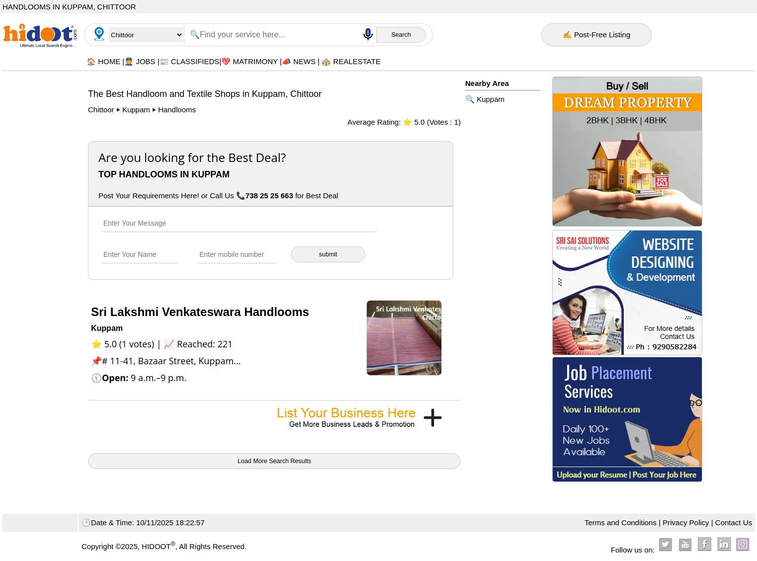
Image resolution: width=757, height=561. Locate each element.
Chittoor (102, 109)
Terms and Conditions (621, 522)
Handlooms (177, 109)
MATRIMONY (255, 61)
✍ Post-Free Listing (597, 34)
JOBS (145, 61)
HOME (109, 61)
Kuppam (136, 109)
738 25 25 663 (269, 195)
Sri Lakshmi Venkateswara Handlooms (200, 312)
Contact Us (733, 522)
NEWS (304, 61)
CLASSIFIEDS (195, 61)
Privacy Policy (686, 522)
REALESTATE (356, 61)
